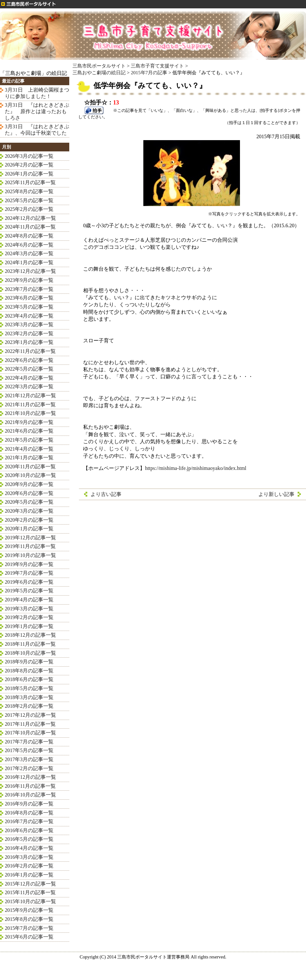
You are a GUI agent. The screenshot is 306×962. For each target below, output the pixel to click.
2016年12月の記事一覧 (30, 777)
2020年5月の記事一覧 (29, 502)
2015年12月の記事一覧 (30, 883)
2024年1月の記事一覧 (29, 262)
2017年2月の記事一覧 (29, 768)
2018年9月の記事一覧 (29, 661)
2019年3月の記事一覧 (29, 608)
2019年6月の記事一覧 (29, 582)
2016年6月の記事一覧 (29, 830)
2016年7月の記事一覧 (29, 821)
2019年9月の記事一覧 (29, 564)
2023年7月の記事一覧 (29, 289)
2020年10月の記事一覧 (30, 475)
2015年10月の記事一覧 (30, 901)
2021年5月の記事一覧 (29, 440)
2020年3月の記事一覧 (29, 511)
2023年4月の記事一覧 (29, 316)
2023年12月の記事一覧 (30, 271)
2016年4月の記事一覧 (29, 848)
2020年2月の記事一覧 (29, 520)
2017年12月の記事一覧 (30, 715)
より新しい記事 (276, 494)
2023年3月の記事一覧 (29, 324)
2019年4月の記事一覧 (29, 599)
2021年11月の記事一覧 (30, 404)
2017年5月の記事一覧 (29, 750)
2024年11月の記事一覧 (30, 226)
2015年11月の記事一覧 (30, 892)
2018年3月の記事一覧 (29, 697)
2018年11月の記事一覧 (30, 644)
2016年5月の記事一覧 (29, 839)
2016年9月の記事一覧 (29, 803)
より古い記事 (106, 494)
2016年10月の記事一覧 (30, 794)
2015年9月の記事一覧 (29, 910)
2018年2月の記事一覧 (29, 706)
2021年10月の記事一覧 (30, 413)
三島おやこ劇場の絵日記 (99, 72)
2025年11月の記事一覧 (30, 182)
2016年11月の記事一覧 (30, 786)
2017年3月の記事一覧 (29, 759)
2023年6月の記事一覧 (29, 298)
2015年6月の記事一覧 (29, 937)
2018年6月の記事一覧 (29, 679)
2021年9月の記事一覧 (29, 422)
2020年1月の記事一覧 (29, 528)
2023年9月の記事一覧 (29, 280)
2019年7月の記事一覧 (29, 573)
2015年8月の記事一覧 (29, 919)
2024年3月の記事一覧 (29, 253)
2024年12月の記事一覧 (30, 218)
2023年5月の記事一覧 (29, 307)
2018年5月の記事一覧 (29, 688)
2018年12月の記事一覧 (30, 635)
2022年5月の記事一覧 (29, 369)
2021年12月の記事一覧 (30, 395)
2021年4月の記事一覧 (29, 449)
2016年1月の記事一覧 (29, 874)
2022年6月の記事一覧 (29, 360)
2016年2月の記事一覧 (29, 865)
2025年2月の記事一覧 (29, 209)
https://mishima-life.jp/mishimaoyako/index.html (195, 468)
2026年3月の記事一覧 (29, 156)
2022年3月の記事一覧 (29, 386)
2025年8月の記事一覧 (29, 191)
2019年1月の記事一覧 (29, 626)
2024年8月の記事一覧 (29, 235)
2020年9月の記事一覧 (29, 484)
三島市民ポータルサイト (99, 65)
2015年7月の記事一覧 (29, 928)
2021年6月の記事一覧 (29, 431)
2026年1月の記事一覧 (29, 173)
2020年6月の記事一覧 (29, 493)
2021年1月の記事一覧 (29, 457)
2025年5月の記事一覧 (29, 200)
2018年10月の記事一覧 (30, 653)
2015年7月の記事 (149, 72)
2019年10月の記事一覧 (30, 555)
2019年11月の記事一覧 (30, 546)
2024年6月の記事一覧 (29, 244)
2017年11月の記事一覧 (30, 724)
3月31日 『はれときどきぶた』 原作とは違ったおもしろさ (37, 111)
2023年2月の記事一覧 (29, 333)
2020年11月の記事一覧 (30, 466)
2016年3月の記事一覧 (29, 857)
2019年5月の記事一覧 (29, 590)
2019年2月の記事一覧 (29, 617)
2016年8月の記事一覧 (29, 812)
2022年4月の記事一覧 (29, 378)
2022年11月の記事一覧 (30, 351)
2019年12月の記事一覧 (30, 537)
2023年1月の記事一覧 (29, 342)
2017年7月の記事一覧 (29, 741)
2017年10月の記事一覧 (30, 732)
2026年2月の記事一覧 (29, 164)
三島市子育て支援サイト (157, 65)
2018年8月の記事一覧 (29, 670)
